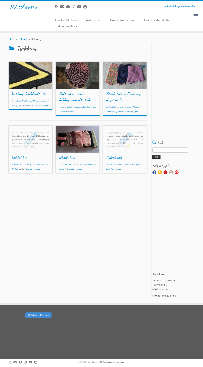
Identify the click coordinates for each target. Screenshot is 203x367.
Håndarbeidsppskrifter (158, 20)
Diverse (120, 107)
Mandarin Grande (33, 105)
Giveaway (128, 107)
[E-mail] (63, 6)
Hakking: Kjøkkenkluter (29, 93)
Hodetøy (63, 111)
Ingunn (45, 105)
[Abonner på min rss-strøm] (57, 6)
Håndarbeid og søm (40, 101)
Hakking (28, 101)
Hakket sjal (114, 157)
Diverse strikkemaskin (124, 20)
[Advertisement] (173, 90)
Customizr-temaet (118, 362)
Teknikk (23, 39)
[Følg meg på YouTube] (80, 6)
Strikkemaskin (94, 20)
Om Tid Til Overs (66, 20)
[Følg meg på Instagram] (74, 6)
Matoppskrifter (67, 26)
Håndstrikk (126, 111)
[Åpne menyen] (195, 14)
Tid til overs (23, 6)
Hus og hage (16, 105)
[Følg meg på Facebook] (69, 6)
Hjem (12, 39)
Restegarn (29, 169)
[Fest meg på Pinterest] (86, 6)
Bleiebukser (67, 157)
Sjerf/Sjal (110, 169)
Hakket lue (19, 157)
